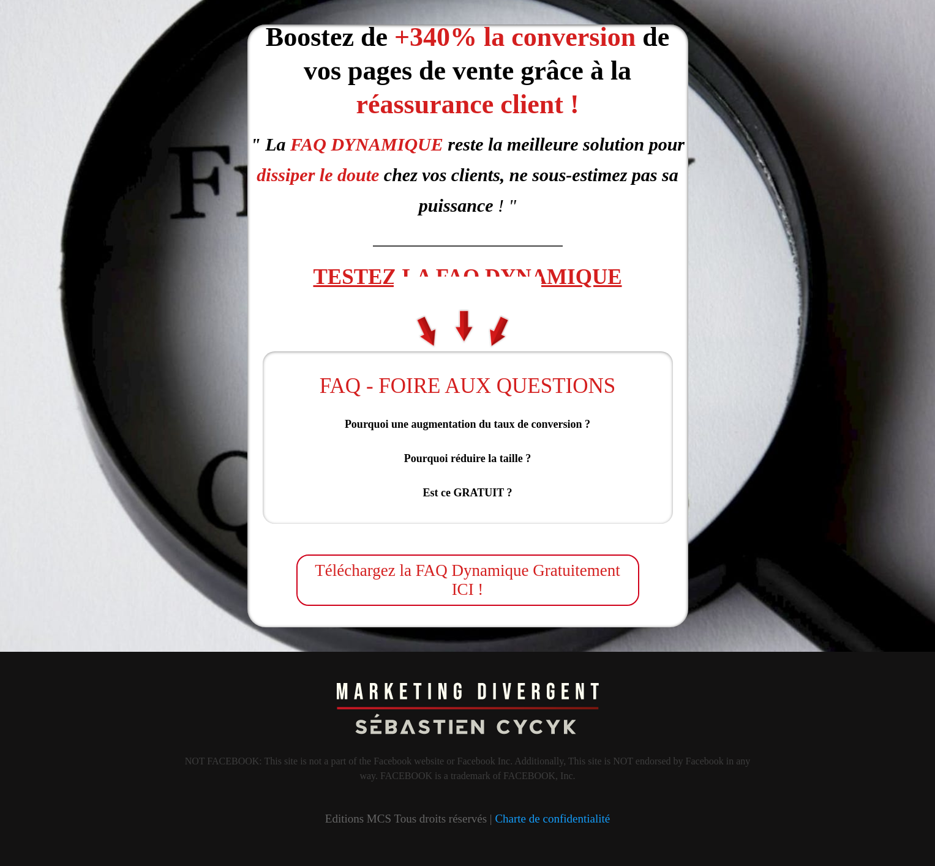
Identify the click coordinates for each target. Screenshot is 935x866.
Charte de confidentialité (552, 818)
